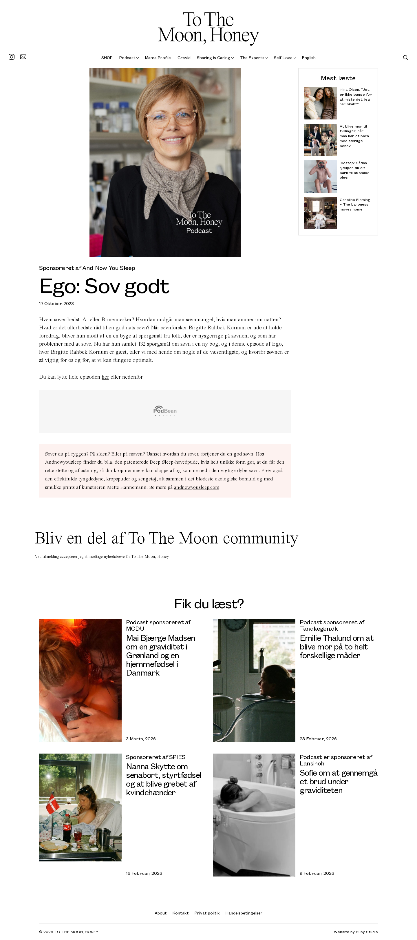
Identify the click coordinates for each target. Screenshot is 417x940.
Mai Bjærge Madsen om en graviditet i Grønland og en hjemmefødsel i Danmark (160, 655)
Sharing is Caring (213, 57)
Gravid (184, 57)
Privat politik (207, 913)
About (161, 913)
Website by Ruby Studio (356, 931)
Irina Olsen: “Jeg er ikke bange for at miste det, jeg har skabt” (356, 96)
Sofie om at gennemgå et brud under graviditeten (338, 781)
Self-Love (283, 57)
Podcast (127, 57)
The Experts (252, 57)
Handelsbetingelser (244, 913)
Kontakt (181, 913)
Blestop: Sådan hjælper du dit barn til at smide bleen (355, 170)
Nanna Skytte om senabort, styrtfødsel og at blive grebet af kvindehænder (163, 779)
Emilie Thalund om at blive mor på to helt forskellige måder (337, 646)
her (105, 376)
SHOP (107, 57)
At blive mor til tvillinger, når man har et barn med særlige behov (354, 136)
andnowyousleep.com (196, 487)
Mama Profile (158, 57)
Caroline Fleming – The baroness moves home (355, 204)
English (309, 57)
